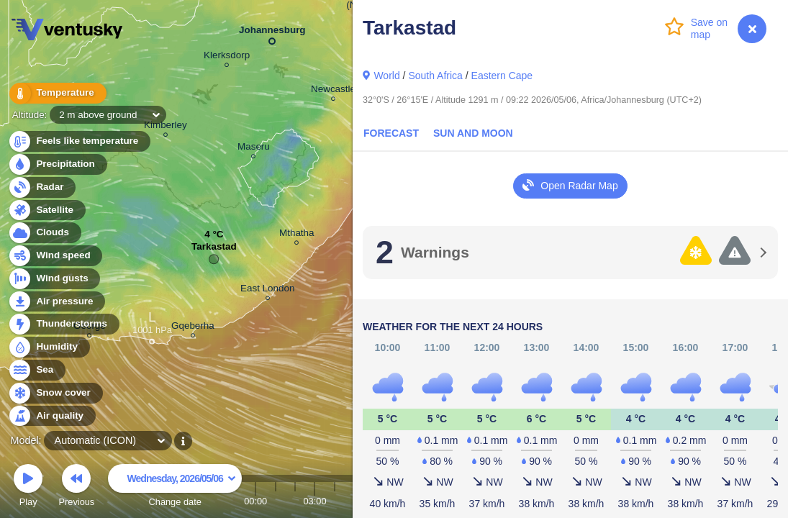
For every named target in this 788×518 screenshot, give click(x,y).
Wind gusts (54, 278)
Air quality (51, 416)
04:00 (334, 501)
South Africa (435, 75)
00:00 (255, 501)
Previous (76, 487)
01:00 (275, 501)
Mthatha (296, 234)
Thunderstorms (63, 324)
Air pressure (56, 301)
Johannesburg (272, 32)
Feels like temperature (78, 141)
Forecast (391, 133)
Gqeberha (192, 327)
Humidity (48, 347)
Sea (36, 370)
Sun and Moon (473, 133)
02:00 (295, 501)
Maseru (253, 148)
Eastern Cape (502, 75)
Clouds (44, 232)
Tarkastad (214, 250)
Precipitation (57, 164)
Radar (41, 187)
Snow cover (55, 393)
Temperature (56, 93)
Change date (175, 487)
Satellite (46, 210)
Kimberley (165, 127)
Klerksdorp (227, 57)
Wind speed (55, 255)
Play (28, 487)
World (386, 75)
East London (267, 290)
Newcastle (333, 91)
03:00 (314, 501)
